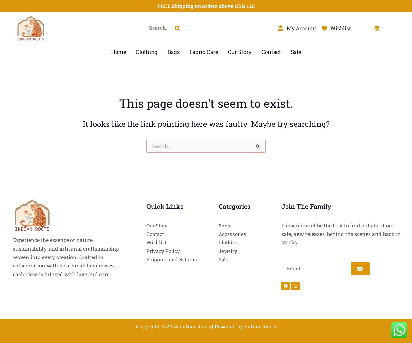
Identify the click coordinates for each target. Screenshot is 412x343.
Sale (296, 51)
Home (118, 51)
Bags (173, 51)
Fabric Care (203, 51)
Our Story (240, 51)
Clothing (147, 51)
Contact (271, 51)
